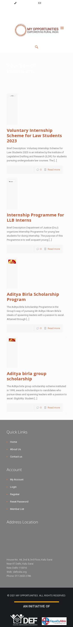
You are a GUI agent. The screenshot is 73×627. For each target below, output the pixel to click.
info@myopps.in (51, 3)
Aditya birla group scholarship (26, 375)
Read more (54, 169)
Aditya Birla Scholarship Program (33, 296)
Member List (36, 14)
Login (26, 10)
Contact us (16, 456)
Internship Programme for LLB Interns (35, 217)
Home (13, 441)
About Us (15, 449)
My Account (14, 10)
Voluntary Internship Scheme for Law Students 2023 (34, 135)
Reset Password (54, 10)
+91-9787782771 (26, 3)
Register (37, 10)
